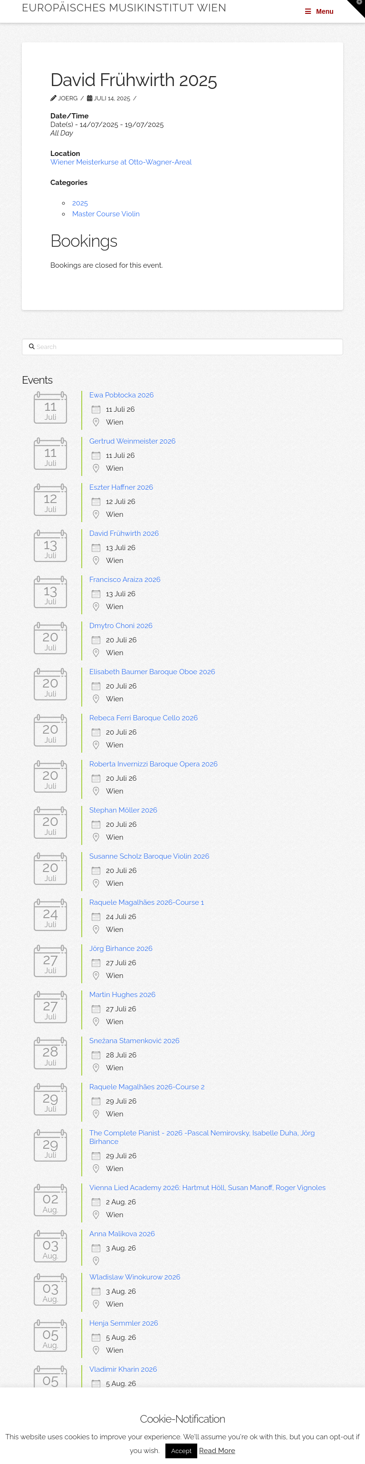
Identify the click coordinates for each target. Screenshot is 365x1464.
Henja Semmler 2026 (123, 1323)
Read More (217, 1450)
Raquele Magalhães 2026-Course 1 (146, 902)
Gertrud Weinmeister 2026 (132, 441)
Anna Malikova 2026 (122, 1234)
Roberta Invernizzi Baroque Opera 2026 (153, 764)
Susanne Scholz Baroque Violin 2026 (149, 856)
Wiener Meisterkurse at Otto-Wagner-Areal (121, 162)
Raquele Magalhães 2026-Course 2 (146, 1087)
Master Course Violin (106, 214)
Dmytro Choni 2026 (121, 625)
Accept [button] (181, 1450)
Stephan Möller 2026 (123, 810)
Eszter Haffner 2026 (121, 487)
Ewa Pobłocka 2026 (121, 395)
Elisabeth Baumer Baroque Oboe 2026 (152, 672)
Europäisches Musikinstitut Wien (124, 7)
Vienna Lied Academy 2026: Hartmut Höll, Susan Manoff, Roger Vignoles (207, 1187)
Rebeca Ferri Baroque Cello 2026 (143, 718)
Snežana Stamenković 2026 (134, 1041)
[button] (356, 9)
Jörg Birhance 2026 (121, 948)
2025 (80, 203)
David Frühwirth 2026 (124, 533)
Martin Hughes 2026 (122, 994)
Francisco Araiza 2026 (125, 579)
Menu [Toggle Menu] (319, 11)
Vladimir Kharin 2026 (123, 1369)
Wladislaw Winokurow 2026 (135, 1277)
